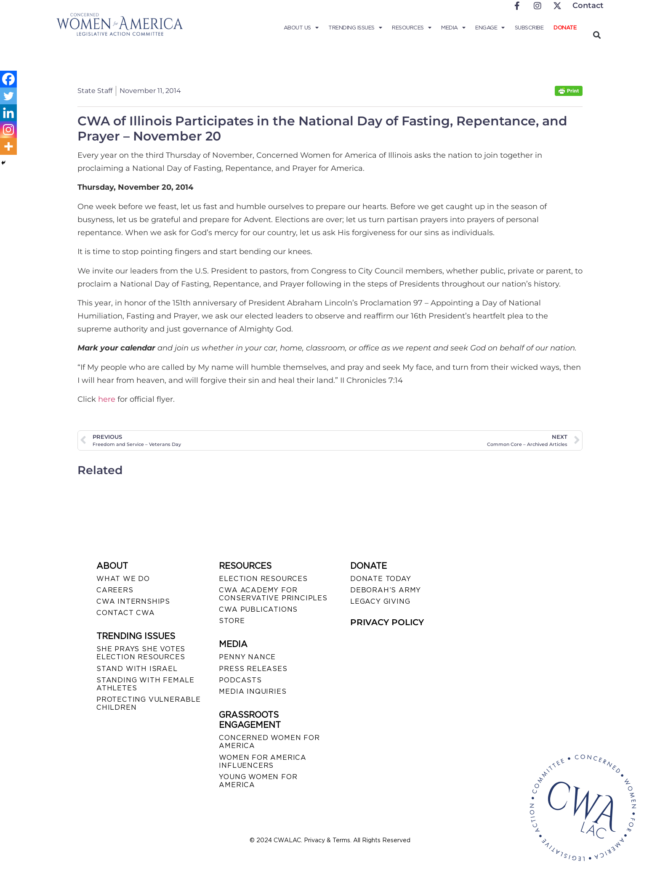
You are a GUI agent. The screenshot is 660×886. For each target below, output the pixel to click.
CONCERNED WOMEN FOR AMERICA (269, 742)
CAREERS (114, 590)
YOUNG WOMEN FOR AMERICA (258, 781)
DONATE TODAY (380, 579)
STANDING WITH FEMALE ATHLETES (145, 684)
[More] (8, 146)
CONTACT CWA (125, 613)
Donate (565, 27)
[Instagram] (8, 129)
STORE (232, 621)
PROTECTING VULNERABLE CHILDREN (148, 703)
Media (453, 27)
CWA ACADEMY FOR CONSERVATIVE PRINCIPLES (273, 594)
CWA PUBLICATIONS (258, 609)
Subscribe (529, 27)
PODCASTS (240, 680)
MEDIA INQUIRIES (252, 691)
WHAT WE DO (123, 579)
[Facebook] (8, 79)
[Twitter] (8, 96)
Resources (411, 27)
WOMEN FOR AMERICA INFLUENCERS (262, 761)
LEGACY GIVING (380, 601)
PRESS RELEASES (253, 669)
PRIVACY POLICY (387, 622)
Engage (490, 27)
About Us (301, 27)
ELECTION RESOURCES (263, 579)
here (107, 399)
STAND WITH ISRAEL (137, 669)
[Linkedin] (8, 112)
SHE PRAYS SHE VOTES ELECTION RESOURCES (140, 653)
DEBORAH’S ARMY (385, 590)
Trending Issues (355, 27)
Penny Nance (247, 657)
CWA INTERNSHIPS (133, 601)
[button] (597, 35)
